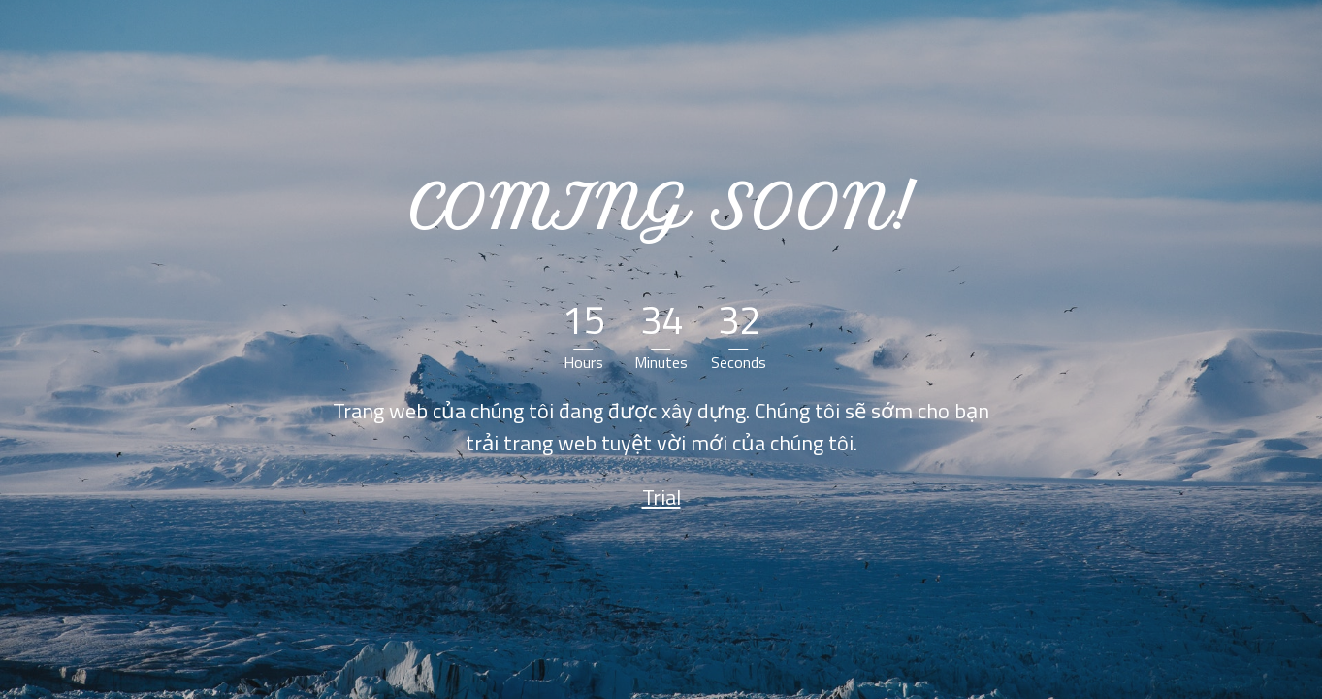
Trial (661, 497)
